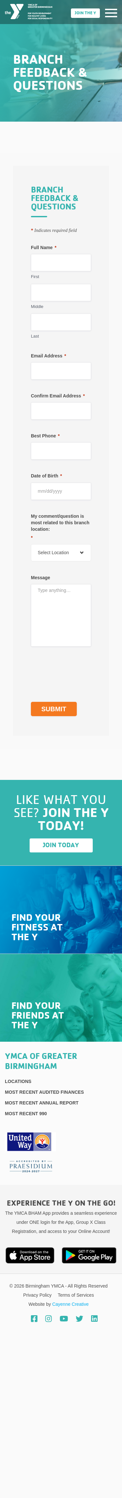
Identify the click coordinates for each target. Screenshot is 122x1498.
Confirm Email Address (58, 396)
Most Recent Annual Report (41, 1102)
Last (35, 336)
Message (40, 577)
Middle (37, 306)
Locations (18, 1081)
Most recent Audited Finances (44, 1092)
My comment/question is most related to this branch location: (60, 527)
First (35, 276)
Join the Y (85, 13)
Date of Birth (46, 476)
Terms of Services (76, 1295)
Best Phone (45, 436)
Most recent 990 (26, 1113)
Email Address (48, 356)
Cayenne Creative (70, 1304)
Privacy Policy (38, 1295)
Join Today (61, 845)
